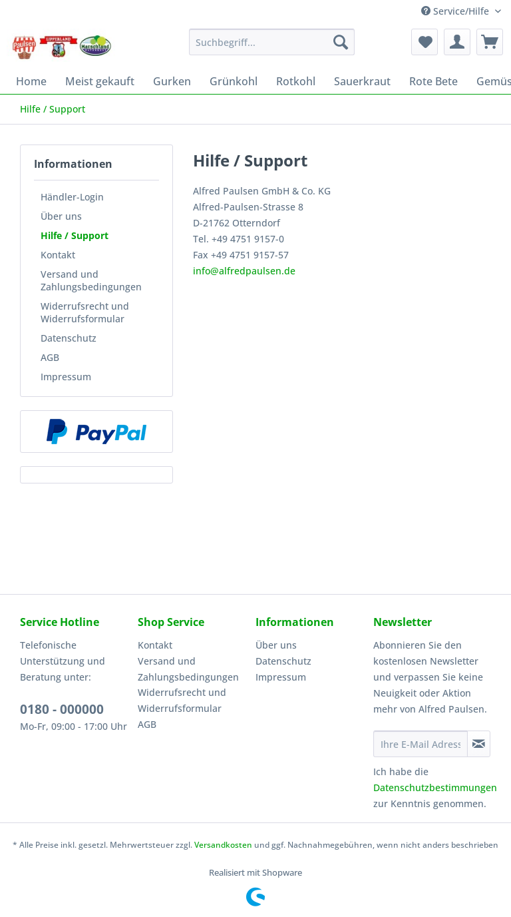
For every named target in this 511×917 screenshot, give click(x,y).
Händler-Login (72, 196)
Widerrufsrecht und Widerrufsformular (85, 312)
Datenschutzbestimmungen (435, 787)
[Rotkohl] (296, 81)
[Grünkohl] (233, 81)
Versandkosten (223, 844)
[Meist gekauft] (100, 81)
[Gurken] (172, 81)
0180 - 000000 (62, 709)
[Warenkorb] (489, 42)
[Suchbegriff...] (272, 42)
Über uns (61, 216)
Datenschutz (68, 338)
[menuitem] (272, 48)
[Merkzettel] (424, 42)
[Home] (31, 81)
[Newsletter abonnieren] (478, 744)
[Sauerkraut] (362, 81)
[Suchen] (341, 42)
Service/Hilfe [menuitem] (456, 11)
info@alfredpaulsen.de (244, 270)
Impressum (66, 376)
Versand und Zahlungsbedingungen (91, 280)
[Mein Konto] (457, 42)
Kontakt (58, 254)
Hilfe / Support (74, 235)
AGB (50, 357)
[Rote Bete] (433, 81)
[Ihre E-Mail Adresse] (420, 744)
